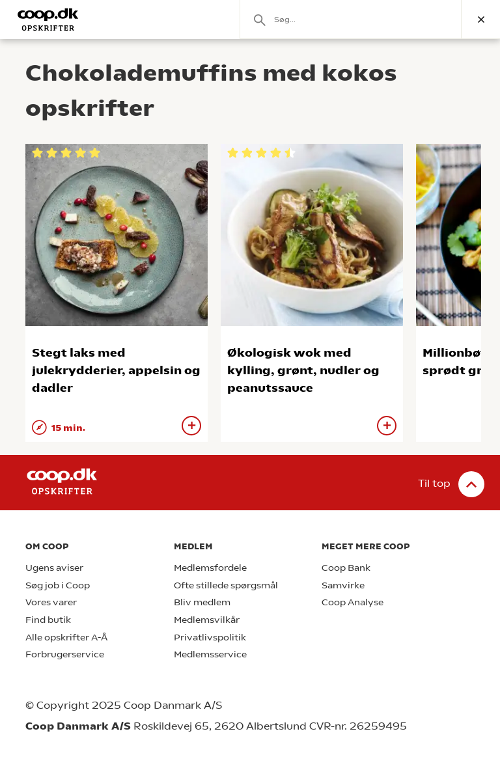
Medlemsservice (210, 654)
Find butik (48, 619)
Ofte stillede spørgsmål (226, 585)
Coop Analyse (352, 602)
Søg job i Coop (57, 585)
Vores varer (51, 602)
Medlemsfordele (210, 567)
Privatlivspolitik (210, 637)
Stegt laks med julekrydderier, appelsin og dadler (116, 370)
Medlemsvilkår (207, 619)
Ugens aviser (54, 567)
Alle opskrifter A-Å (66, 637)
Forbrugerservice (64, 654)
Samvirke (343, 585)
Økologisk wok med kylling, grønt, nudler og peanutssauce (303, 370)
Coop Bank (346, 567)
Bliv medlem (202, 602)
